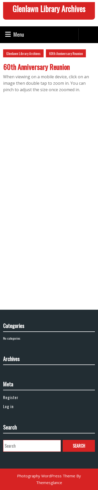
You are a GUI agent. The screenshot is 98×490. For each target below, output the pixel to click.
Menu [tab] (14, 34)
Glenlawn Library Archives (49, 8)
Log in (8, 406)
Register (10, 397)
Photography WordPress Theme (46, 475)
